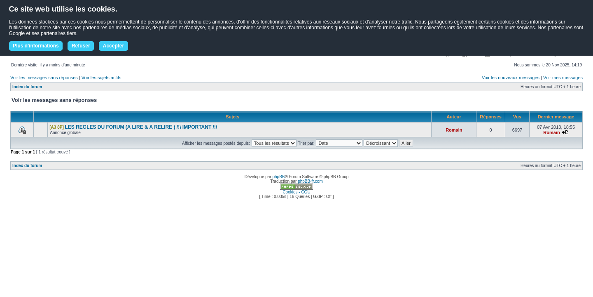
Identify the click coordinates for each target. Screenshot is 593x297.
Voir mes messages (563, 77)
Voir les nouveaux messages (510, 77)
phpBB (278, 176)
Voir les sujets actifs (101, 77)
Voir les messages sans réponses (44, 77)
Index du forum (27, 87)
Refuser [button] (81, 46)
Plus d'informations (36, 46)
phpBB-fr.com (310, 181)
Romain (454, 129)
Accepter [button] (113, 46)
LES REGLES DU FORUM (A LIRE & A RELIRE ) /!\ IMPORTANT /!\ (141, 127)
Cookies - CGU (296, 192)
